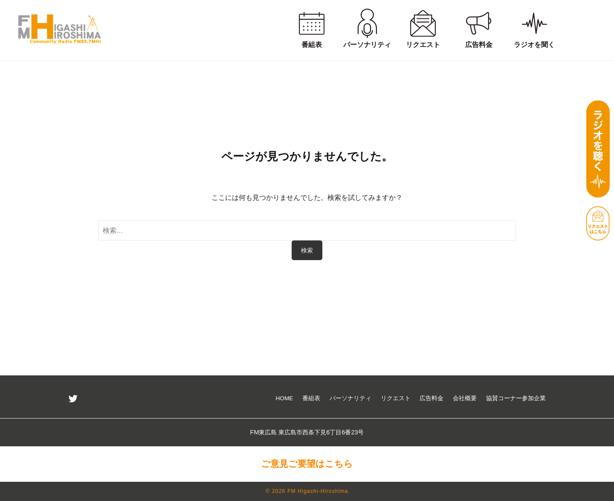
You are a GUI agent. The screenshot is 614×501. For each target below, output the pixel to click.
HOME (284, 398)
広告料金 (431, 398)
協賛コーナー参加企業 (516, 398)
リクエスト (396, 398)
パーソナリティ (350, 398)
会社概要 (465, 398)
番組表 (311, 398)
